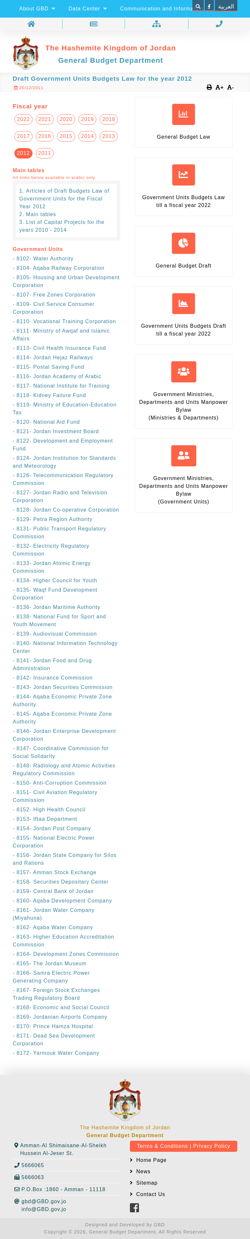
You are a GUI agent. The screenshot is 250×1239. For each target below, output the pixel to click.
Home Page (150, 1160)
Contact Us (149, 1194)
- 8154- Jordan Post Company (52, 828)
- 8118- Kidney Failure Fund (49, 395)
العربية (226, 6)
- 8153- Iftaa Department (45, 819)
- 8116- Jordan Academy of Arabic (57, 376)
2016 (44, 136)
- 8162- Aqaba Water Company (53, 927)
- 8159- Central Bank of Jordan (53, 891)
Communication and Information (165, 8)
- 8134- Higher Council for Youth (55, 580)
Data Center (87, 8)
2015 (66, 136)
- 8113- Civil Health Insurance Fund (59, 348)
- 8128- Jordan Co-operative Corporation (66, 510)
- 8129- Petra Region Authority (52, 519)
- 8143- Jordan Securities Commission (63, 687)
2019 (87, 119)
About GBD (37, 8)
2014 (87, 136)
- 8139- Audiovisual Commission (55, 634)
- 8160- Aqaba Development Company (62, 900)
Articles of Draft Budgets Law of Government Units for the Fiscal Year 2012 (64, 198)
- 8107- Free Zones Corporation (54, 294)
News (142, 1171)
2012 (23, 153)
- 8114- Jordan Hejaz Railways (53, 357)
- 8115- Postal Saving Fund (48, 367)
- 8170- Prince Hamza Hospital (53, 1026)
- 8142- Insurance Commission (53, 678)
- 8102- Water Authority (43, 258)
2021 (44, 119)
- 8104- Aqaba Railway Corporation (58, 268)
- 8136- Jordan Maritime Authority (57, 607)
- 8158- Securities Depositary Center (61, 882)
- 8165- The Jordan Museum (50, 963)
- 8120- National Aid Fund (46, 422)
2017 (23, 136)
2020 (66, 119)
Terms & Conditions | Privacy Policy (183, 1146)
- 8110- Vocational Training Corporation (64, 321)
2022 (23, 119)
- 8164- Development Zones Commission (66, 954)
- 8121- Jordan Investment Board (56, 431)
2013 (108, 136)
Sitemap (146, 1183)
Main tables (41, 214)
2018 (108, 119)
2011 (44, 153)
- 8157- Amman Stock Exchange (54, 872)
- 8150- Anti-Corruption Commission (59, 783)
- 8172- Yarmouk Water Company (56, 1053)
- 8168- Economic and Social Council (61, 1007)
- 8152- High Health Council (49, 809)
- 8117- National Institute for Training (61, 386)
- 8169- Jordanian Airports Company (60, 1017)
